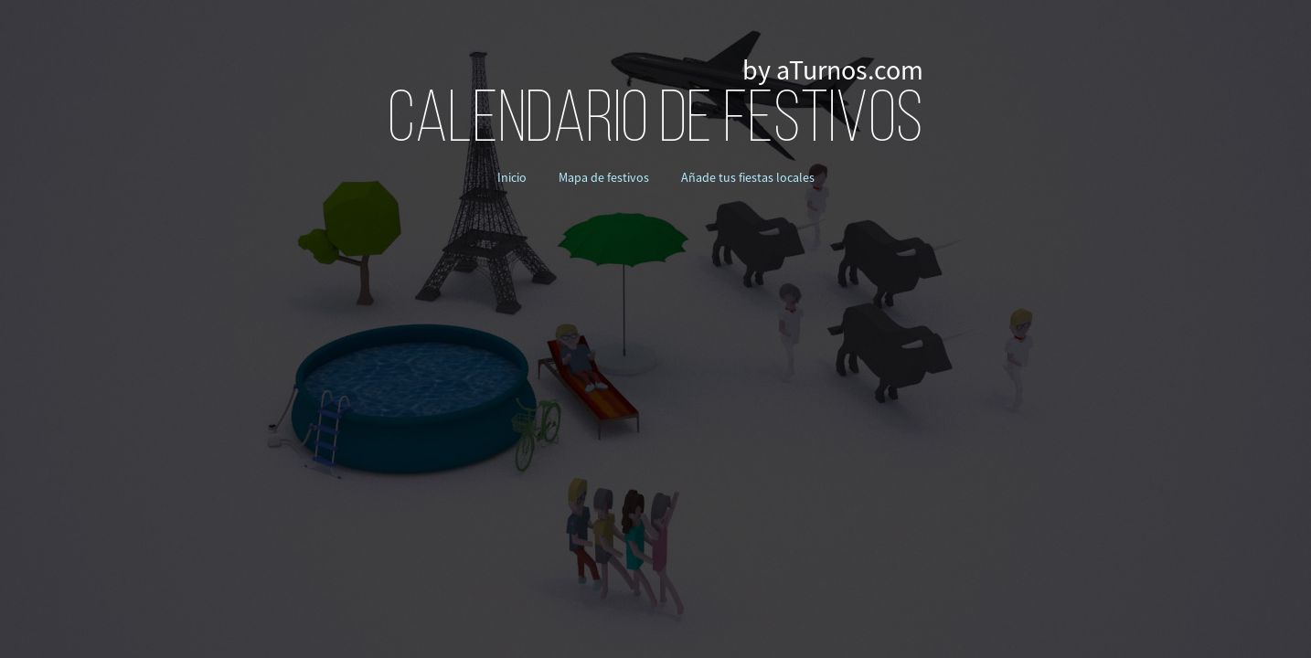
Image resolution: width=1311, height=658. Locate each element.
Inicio (512, 177)
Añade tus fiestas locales (748, 177)
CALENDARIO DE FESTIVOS (655, 122)
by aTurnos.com (832, 70)
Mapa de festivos (604, 177)
